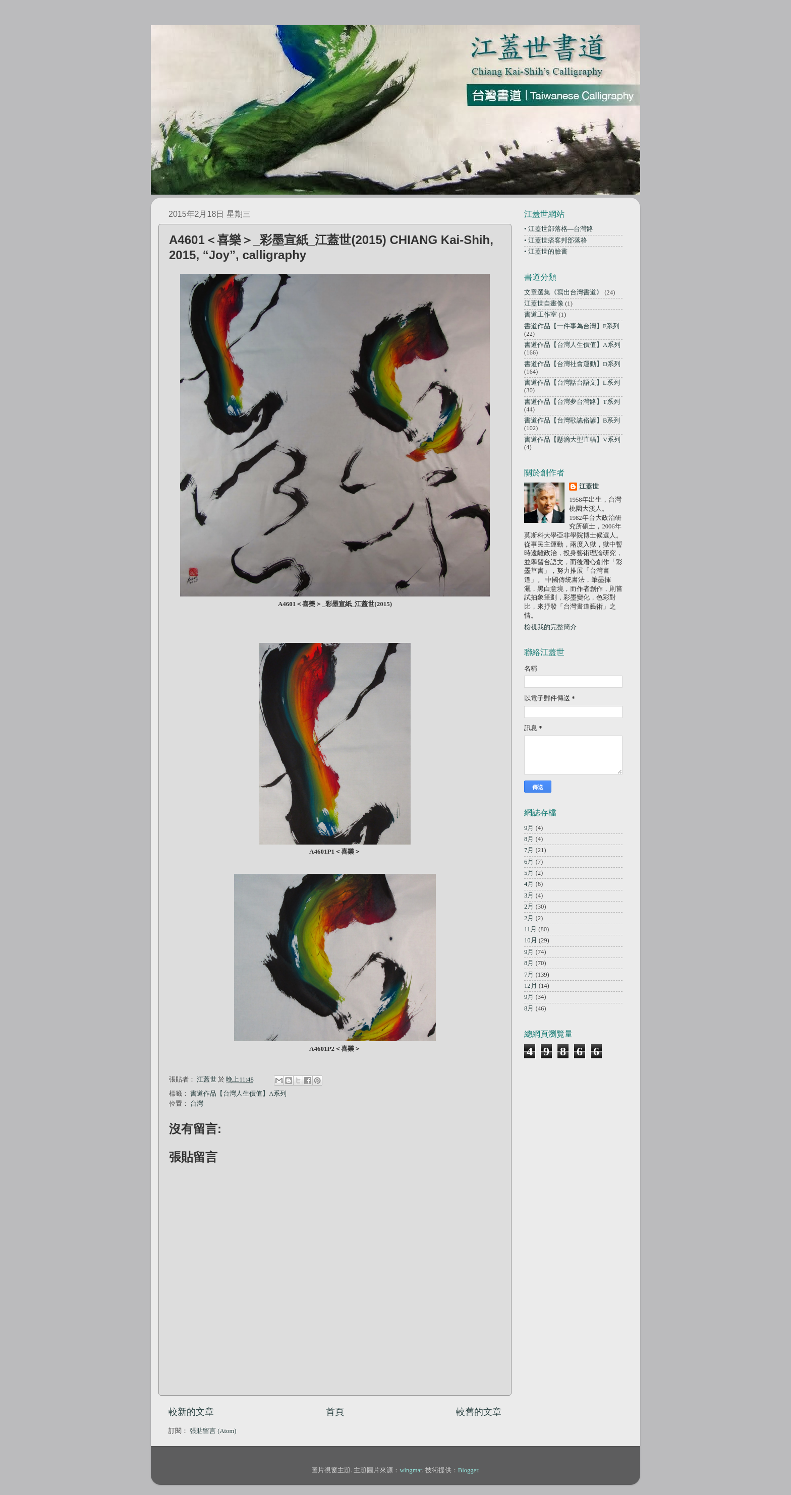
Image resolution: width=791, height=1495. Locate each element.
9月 (529, 827)
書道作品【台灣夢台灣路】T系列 (572, 401)
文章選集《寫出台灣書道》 (563, 292)
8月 (529, 839)
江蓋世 (589, 486)
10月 (530, 940)
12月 (530, 985)
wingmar (411, 1470)
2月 (529, 906)
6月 (529, 861)
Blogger (468, 1470)
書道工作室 (540, 314)
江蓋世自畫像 (543, 303)
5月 (529, 872)
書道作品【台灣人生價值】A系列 (238, 1093)
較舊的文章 (478, 1412)
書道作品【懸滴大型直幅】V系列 (572, 439)
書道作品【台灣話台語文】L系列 (572, 382)
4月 (529, 883)
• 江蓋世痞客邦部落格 (555, 240)
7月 (529, 850)
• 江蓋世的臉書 (546, 251)
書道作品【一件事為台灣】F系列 (571, 326)
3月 (529, 895)
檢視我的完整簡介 (550, 627)
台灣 (196, 1103)
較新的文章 (191, 1412)
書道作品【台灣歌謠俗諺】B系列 (572, 420)
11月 (530, 929)
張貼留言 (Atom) (213, 1430)
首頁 (335, 1412)
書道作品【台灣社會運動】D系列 (572, 364)
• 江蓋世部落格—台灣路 (558, 228)
